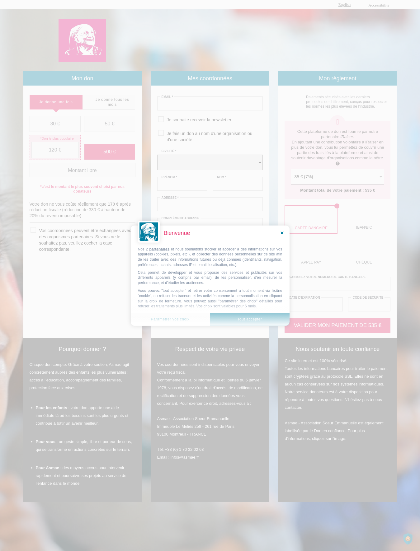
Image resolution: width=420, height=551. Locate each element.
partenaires (159, 249)
